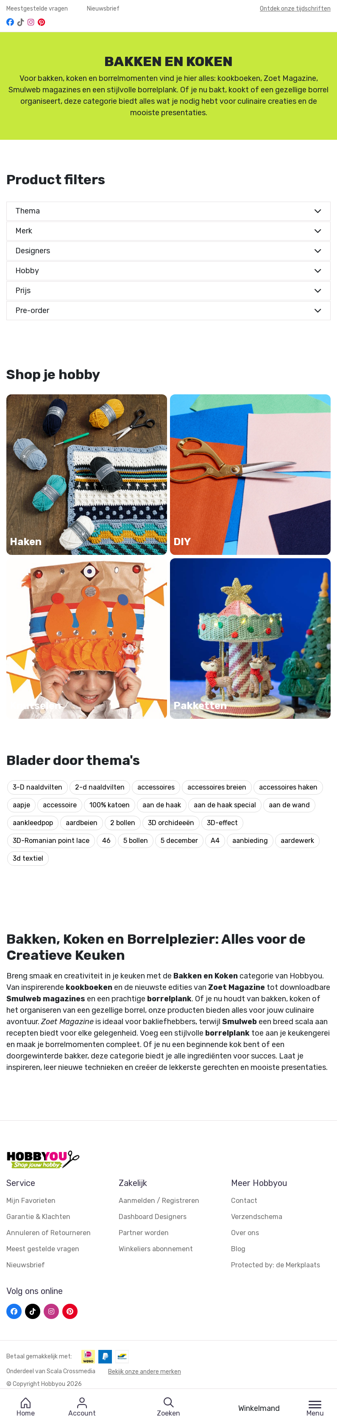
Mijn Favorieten (31, 1201)
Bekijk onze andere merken (144, 1371)
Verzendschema (256, 1217)
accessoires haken (288, 787)
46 (106, 841)
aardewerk (297, 841)
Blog (238, 1249)
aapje (21, 805)
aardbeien (81, 823)
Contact (244, 1201)
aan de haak (161, 805)
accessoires (156, 787)
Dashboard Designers (153, 1217)
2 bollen (122, 823)
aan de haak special (225, 805)
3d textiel (28, 858)
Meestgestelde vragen (37, 8)
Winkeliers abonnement (156, 1249)
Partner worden (144, 1233)
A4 (215, 841)
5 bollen (135, 841)
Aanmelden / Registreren (159, 1201)
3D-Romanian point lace (51, 841)
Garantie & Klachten (38, 1217)
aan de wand (289, 805)
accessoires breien (216, 787)
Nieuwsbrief (103, 8)
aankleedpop (33, 823)
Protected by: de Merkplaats (275, 1265)
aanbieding (250, 841)
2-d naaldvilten (100, 787)
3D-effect (222, 823)
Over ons (245, 1233)
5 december (179, 841)
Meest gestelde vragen (42, 1249)
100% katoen (109, 805)
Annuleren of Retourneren (48, 1233)
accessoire (60, 805)
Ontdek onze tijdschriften (295, 8)
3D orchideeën (171, 823)
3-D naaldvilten (37, 787)
